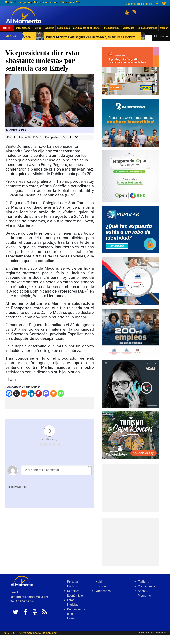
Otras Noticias (23, 28)
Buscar (163, 36)
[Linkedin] (31, 393)
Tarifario (143, 582)
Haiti (98, 582)
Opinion (164, 28)
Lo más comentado (147, 28)
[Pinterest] (38, 393)
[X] (16, 393)
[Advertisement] (49, 403)
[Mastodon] (46, 393)
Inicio (7, 28)
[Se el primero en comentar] (56, 470)
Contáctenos (146, 586)
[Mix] (53, 393)
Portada (72, 582)
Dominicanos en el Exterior (86, 28)
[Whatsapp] (61, 393)
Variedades (128, 28)
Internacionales (111, 28)
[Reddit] (24, 393)
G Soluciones (160, 632)
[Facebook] (9, 393)
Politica (38, 28)
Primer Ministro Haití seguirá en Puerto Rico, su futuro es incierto (93, 37)
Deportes (49, 28)
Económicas (63, 28)
